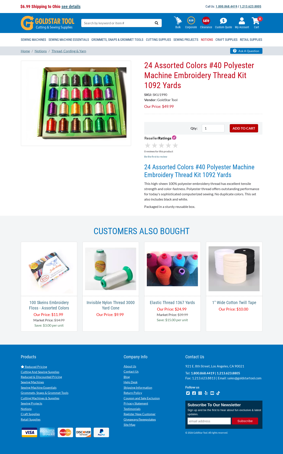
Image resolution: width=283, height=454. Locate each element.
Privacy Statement (136, 403)
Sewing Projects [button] (185, 40)
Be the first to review (155, 156)
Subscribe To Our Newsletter (214, 405)
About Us (130, 366)
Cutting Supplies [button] (158, 40)
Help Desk (130, 382)
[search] (156, 23)
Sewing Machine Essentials (39, 387)
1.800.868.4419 (226, 6)
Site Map (129, 424)
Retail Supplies (30, 419)
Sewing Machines (32, 382)
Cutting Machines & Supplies (40, 398)
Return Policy (133, 393)
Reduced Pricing (34, 366)
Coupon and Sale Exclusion (142, 398)
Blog (127, 377)
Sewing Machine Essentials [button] (69, 40)
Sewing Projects (31, 403)
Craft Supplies (30, 414)
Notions (26, 409)
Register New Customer (140, 414)
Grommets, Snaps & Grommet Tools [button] (117, 40)
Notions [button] (207, 40)
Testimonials (132, 409)
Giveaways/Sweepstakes (140, 419)
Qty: (194, 128)
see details (71, 6)
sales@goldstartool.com (244, 378)
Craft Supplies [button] (226, 40)
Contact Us (131, 371)
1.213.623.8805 (250, 6)
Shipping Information (138, 387)
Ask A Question (246, 51)
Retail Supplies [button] (251, 40)
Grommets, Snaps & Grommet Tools (44, 393)
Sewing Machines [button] (33, 40)
